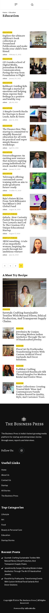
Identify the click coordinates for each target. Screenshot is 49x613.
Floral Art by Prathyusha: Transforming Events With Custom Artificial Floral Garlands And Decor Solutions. (30, 354)
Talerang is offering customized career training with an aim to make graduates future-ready (15, 182)
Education (7, 32)
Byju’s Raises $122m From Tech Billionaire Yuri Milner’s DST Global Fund (14, 202)
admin (5, 54)
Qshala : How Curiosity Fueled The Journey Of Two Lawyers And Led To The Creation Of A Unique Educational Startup (15, 224)
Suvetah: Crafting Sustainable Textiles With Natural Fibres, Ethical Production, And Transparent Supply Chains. (24, 317)
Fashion (6, 309)
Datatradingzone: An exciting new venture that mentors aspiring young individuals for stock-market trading (14, 160)
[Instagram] (21, 450)
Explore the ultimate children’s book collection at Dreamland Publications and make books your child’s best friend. (15, 43)
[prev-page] (5, 266)
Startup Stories (10, 214)
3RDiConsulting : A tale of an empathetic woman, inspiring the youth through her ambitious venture (15, 246)
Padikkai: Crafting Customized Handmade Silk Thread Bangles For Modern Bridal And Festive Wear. (31, 373)
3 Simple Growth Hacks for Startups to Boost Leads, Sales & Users (15, 114)
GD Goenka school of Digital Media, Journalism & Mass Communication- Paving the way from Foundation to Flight (14, 69)
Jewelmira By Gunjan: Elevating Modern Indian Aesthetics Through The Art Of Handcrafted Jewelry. (30, 335)
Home (5, 12)
